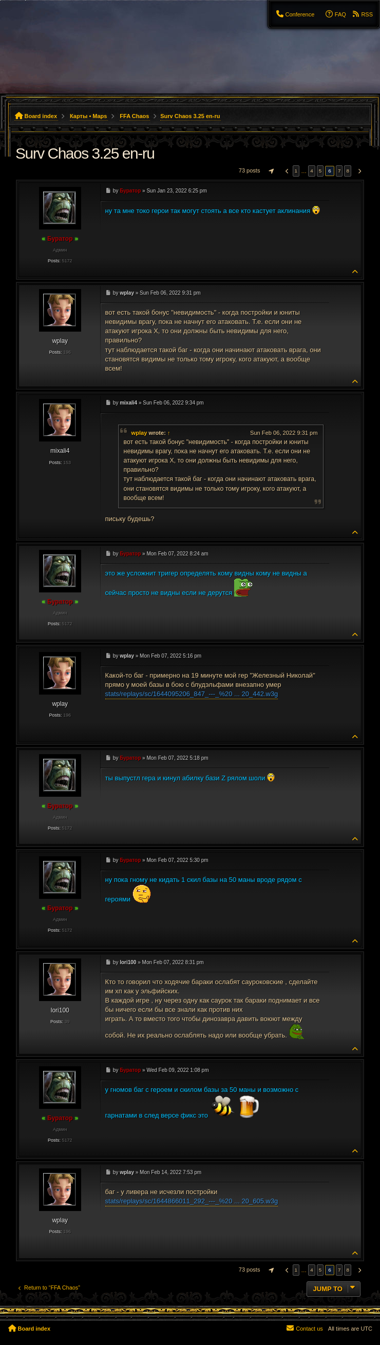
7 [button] (339, 171)
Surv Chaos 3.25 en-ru (190, 116)
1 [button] (296, 171)
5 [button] (320, 171)
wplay (139, 433)
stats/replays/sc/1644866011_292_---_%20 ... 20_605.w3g (191, 1201)
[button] (270, 171)
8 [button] (347, 171)
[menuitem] (294, 14)
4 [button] (311, 171)
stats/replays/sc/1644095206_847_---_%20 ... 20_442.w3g (191, 694)
